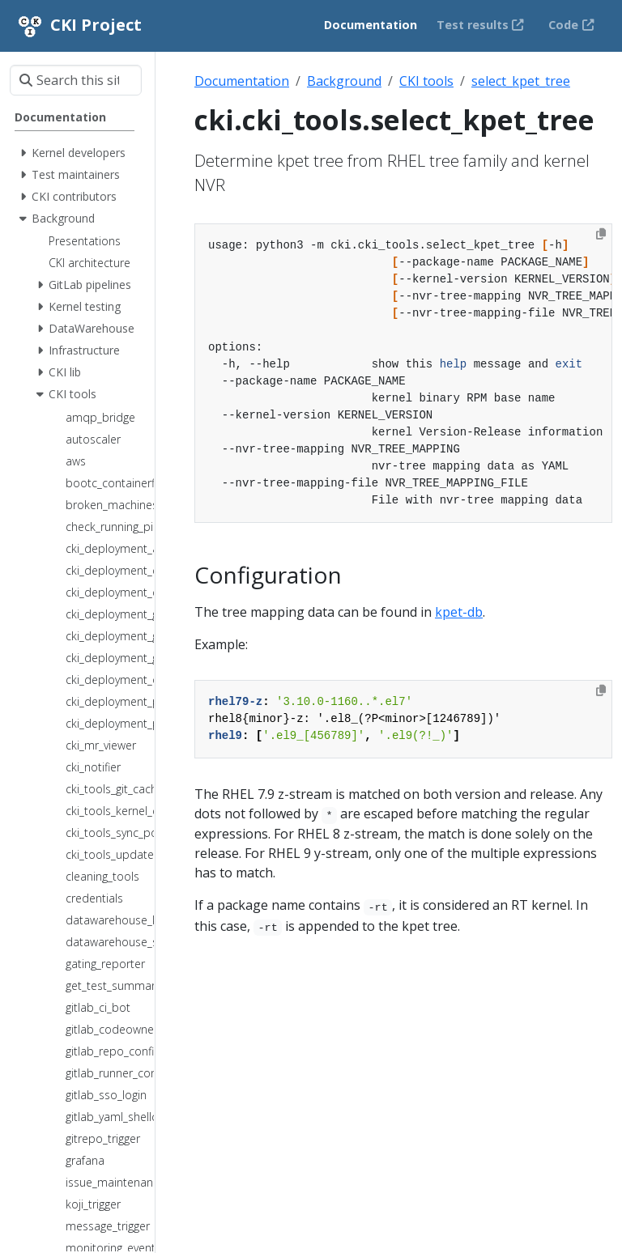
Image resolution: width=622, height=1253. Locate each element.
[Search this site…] (76, 80)
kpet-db (459, 612)
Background (344, 81)
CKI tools (426, 81)
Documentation (241, 81)
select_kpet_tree (520, 81)
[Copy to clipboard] (601, 234)
